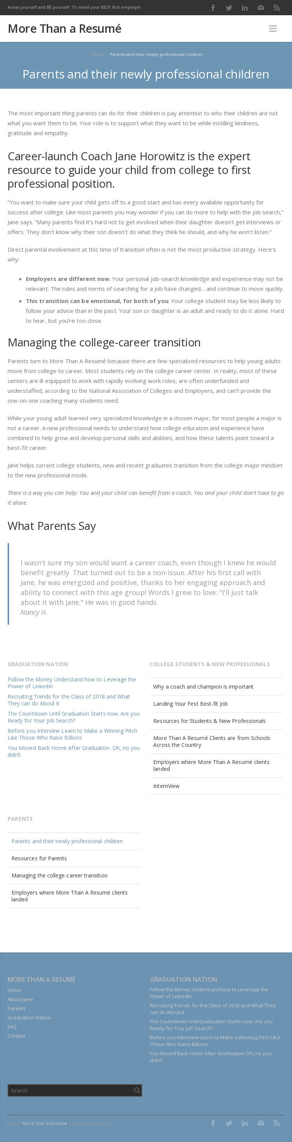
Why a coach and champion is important (203, 686)
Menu (273, 28)
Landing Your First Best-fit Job (190, 703)
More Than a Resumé (65, 28)
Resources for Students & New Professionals (209, 720)
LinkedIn (244, 7)
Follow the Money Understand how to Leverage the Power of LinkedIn (72, 683)
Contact (16, 1035)
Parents (17, 1008)
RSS (276, 7)
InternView (166, 786)
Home (14, 990)
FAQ (12, 1026)
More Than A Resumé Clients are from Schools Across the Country (211, 741)
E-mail (260, 7)
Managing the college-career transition (59, 875)
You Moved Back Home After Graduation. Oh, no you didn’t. (74, 751)
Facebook (213, 7)
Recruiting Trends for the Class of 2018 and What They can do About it (69, 700)
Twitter (228, 7)
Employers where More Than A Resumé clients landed (211, 765)
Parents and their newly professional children (67, 841)
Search (136, 1090)
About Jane (20, 999)
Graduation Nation (29, 1017)
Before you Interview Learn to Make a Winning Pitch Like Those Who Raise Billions (73, 734)
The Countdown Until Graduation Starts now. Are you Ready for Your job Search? (74, 717)
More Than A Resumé (44, 1123)
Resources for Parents (39, 858)
